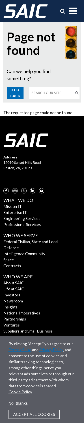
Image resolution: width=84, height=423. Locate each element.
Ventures (11, 324)
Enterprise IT (15, 212)
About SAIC (13, 282)
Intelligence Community (24, 253)
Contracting (14, 337)
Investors (11, 294)
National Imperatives (21, 312)
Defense (11, 247)
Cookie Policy (20, 396)
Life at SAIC (13, 288)
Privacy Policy (51, 354)
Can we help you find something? (29, 74)
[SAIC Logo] (25, 11)
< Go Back (15, 93)
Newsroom (13, 300)
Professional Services (22, 224)
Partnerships (14, 318)
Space (8, 259)
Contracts (12, 265)
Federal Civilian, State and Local (30, 241)
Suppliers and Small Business (28, 331)
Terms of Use (20, 354)
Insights (10, 306)
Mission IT (12, 206)
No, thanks (18, 408)
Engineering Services (21, 218)
